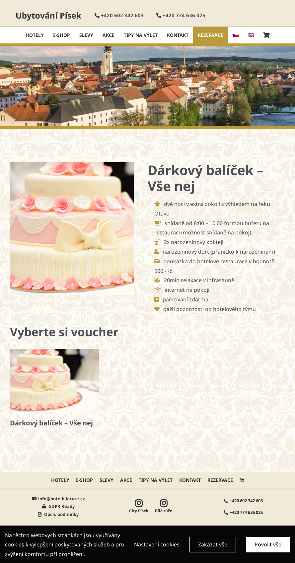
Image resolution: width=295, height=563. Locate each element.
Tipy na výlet (156, 480)
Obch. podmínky (61, 514)
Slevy (106, 480)
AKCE (126, 480)
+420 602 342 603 (122, 15)
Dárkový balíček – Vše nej (51, 422)
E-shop (84, 480)
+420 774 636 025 (184, 15)
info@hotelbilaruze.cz (61, 499)
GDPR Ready (61, 506)
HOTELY (60, 480)
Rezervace (220, 480)
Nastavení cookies (157, 546)
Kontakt (190, 480)
